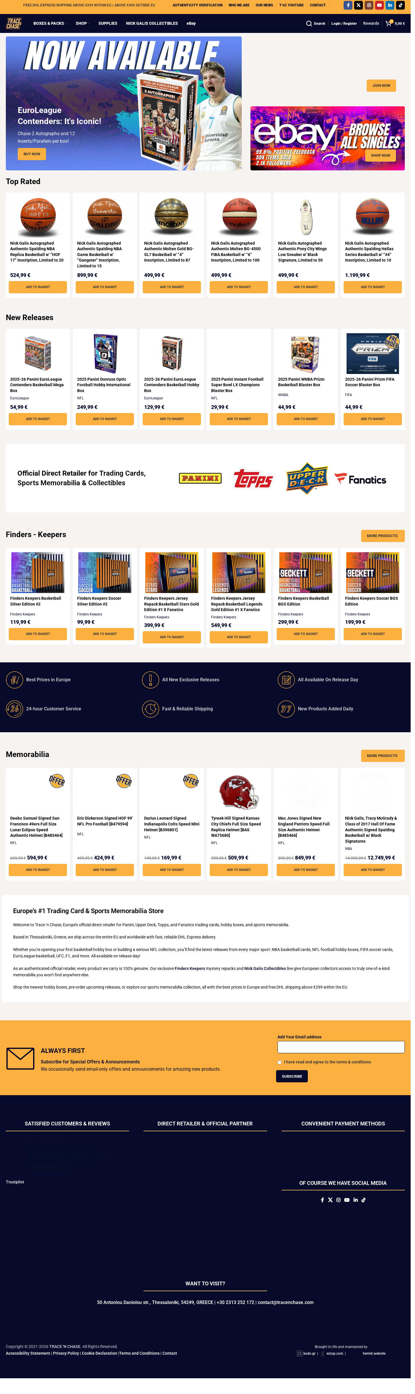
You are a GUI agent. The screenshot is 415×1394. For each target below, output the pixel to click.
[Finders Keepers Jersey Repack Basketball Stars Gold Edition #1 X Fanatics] (171, 584)
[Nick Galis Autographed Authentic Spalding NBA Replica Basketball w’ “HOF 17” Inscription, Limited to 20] (36, 228)
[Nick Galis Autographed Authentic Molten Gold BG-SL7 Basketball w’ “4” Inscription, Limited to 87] (171, 228)
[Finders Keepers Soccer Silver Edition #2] (104, 584)
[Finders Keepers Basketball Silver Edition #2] (36, 584)
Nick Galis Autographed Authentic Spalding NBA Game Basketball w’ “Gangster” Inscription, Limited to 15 (100, 266)
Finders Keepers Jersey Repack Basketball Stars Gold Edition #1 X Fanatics (169, 615)
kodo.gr (309, 1369)
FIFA (350, 406)
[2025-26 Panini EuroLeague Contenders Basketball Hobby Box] (171, 365)
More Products (382, 547)
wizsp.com (334, 1369)
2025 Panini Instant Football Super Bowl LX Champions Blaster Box (239, 396)
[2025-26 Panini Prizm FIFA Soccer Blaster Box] (373, 365)
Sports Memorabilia (48, 494)
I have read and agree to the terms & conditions (327, 1073)
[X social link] (358, 7)
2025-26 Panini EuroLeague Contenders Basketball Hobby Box (171, 396)
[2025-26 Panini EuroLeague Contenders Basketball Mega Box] (36, 365)
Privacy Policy (66, 1368)
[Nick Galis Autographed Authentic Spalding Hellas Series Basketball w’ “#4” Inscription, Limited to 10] (373, 228)
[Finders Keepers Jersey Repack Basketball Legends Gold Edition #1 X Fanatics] (239, 584)
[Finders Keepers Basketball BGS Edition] (306, 584)
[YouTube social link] (379, 7)
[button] (37, 298)
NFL (81, 409)
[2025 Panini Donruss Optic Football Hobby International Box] (104, 365)
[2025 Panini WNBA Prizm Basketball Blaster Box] (306, 365)
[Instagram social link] (369, 7)
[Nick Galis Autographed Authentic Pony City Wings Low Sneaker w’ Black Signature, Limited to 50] (306, 228)
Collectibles (106, 494)
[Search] (315, 29)
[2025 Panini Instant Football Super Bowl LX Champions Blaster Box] (239, 365)
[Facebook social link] (348, 7)
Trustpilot (15, 1193)
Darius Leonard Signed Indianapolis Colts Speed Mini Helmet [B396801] (168, 835)
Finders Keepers (22, 626)
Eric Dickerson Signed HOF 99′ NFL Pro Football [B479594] (102, 835)
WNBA (285, 406)
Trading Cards (121, 485)
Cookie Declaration (99, 1368)
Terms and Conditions (139, 1368)
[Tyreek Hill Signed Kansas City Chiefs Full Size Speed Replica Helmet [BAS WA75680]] (239, 804)
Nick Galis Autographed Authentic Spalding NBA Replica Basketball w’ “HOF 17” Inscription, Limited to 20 (35, 266)
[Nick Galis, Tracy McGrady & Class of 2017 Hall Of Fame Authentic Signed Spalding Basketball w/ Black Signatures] (373, 804)
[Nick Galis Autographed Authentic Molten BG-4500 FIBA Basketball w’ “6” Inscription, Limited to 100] (239, 228)
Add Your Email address (300, 1048)
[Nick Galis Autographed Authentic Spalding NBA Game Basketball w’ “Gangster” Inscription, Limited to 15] (104, 228)
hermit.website (374, 1369)
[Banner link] (327, 80)
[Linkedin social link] (390, 7)
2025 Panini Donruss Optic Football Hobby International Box (102, 396)
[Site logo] (19, 29)
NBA (350, 860)
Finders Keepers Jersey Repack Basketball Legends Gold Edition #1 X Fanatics (238, 615)
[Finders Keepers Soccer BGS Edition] (373, 584)
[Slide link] (124, 115)
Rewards (371, 29)
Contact (170, 1368)
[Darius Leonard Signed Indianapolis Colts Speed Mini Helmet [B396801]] (171, 804)
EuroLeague (19, 409)
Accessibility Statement (28, 1368)
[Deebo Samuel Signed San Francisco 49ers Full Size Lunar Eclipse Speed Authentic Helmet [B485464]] (36, 804)
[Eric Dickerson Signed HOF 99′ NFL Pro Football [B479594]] (104, 804)
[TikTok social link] (400, 7)
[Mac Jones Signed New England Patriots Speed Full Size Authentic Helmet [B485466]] (306, 804)
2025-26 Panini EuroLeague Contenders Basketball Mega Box (36, 396)
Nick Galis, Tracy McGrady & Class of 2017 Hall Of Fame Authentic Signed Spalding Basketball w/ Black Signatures (373, 841)
